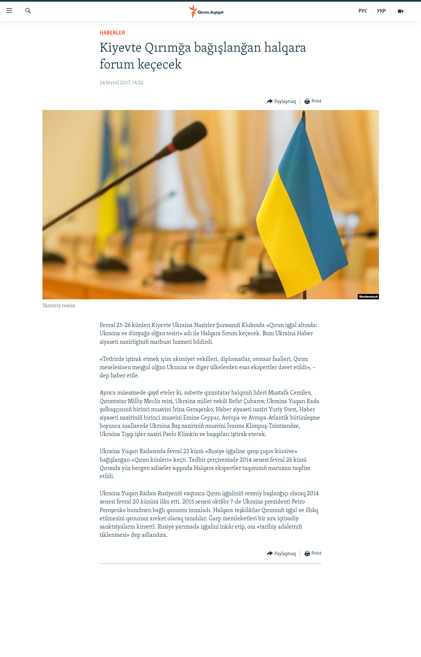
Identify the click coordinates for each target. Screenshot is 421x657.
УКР (381, 11)
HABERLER (112, 33)
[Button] (281, 101)
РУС (363, 11)
